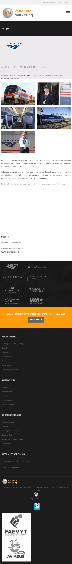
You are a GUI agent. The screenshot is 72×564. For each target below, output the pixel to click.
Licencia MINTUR (62, 487)
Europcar (5, 352)
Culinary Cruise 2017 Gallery (12, 343)
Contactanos (36, 319)
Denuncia (36, 490)
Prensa (4, 361)
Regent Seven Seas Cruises (12, 439)
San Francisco (7, 365)
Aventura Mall (7, 391)
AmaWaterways (8, 422)
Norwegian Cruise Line (10, 430)
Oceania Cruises (8, 435)
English (4, 348)
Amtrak (4, 387)
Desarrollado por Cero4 (11, 467)
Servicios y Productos (10, 369)
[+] (20, 242)
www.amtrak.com (10, 251)
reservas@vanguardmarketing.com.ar (16, 461)
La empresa (6, 356)
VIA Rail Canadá (8, 404)
